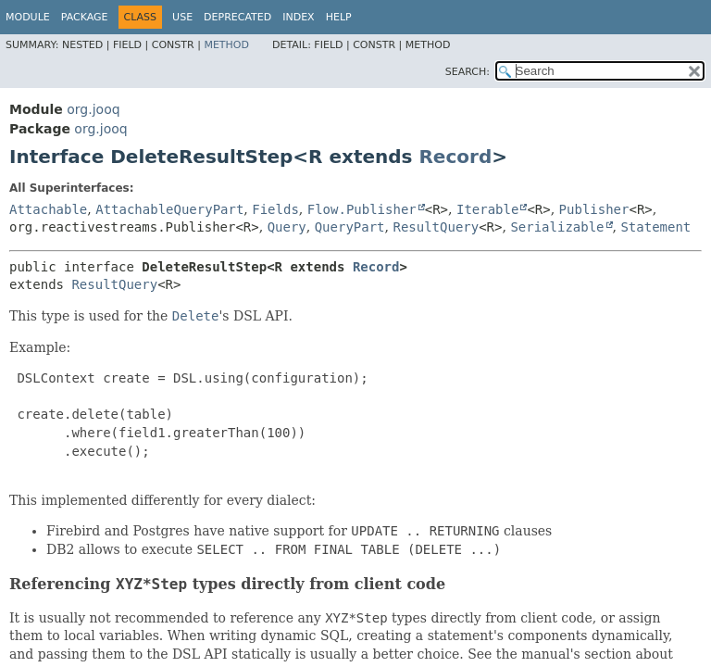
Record (455, 156)
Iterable (487, 209)
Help (339, 17)
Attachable (48, 209)
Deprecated (237, 17)
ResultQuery (436, 227)
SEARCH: (467, 72)
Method (226, 45)
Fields (275, 209)
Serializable (557, 227)
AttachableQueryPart (169, 209)
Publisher (594, 209)
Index (298, 17)
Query (287, 227)
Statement (655, 227)
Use (182, 17)
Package (84, 17)
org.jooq (93, 109)
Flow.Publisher (362, 209)
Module (28, 17)
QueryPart (350, 227)
